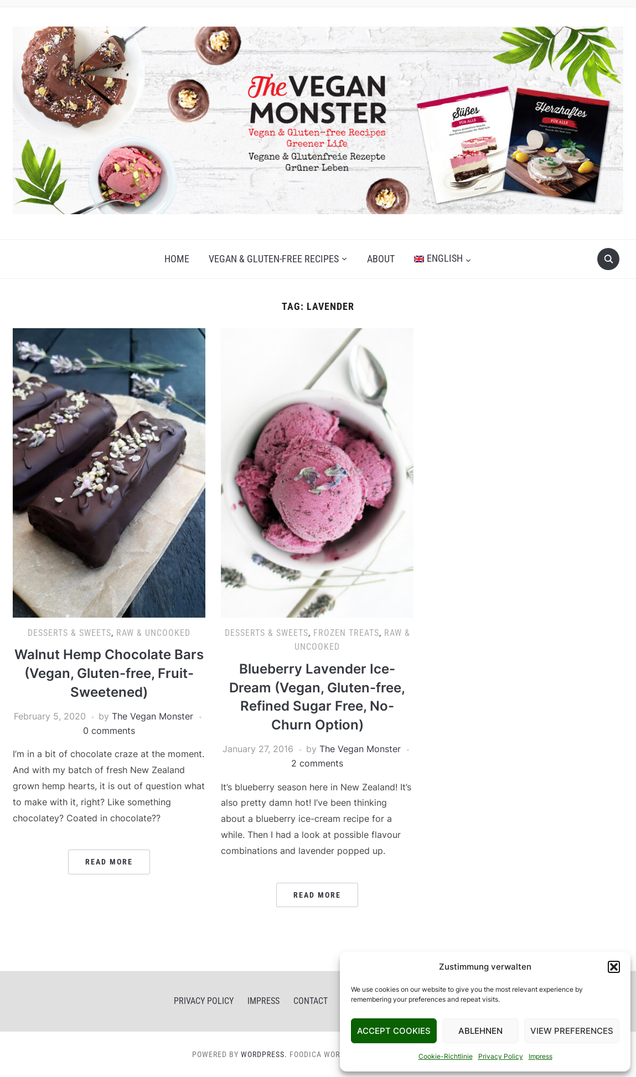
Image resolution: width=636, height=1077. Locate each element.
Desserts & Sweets (69, 633)
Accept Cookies (394, 1031)
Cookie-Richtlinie (445, 1056)
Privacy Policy (500, 1056)
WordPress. (264, 1054)
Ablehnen (480, 1031)
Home (176, 259)
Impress (540, 1056)
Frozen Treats (346, 633)
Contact (310, 1001)
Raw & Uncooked (153, 633)
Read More (109, 861)
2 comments (317, 763)
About (381, 259)
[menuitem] (443, 258)
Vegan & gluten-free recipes (274, 259)
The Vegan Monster (152, 716)
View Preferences (571, 1031)
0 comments (109, 730)
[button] (613, 966)
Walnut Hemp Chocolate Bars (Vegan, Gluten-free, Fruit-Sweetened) (109, 673)
